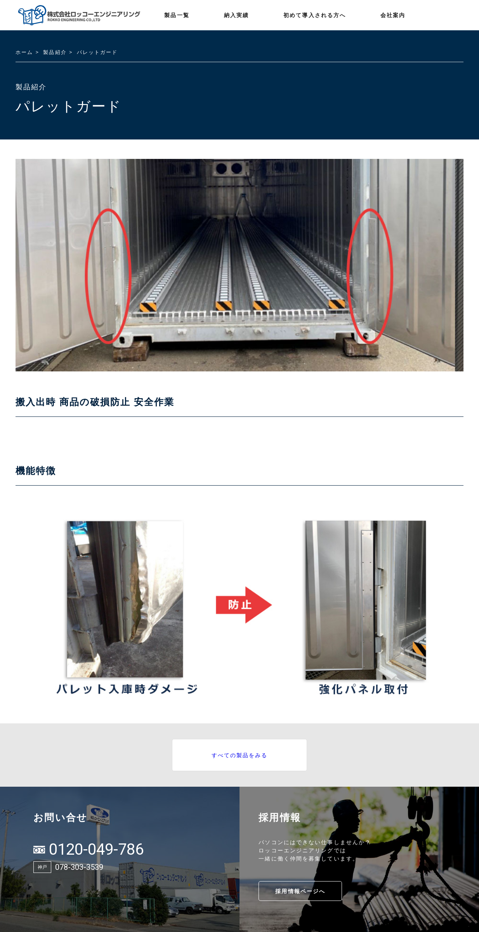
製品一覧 (176, 15)
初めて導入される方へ (314, 15)
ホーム (24, 52)
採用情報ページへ (300, 891)
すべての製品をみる (240, 755)
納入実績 (236, 15)
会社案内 (392, 15)
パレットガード (97, 52)
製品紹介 (54, 52)
